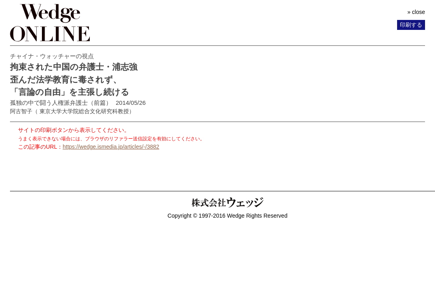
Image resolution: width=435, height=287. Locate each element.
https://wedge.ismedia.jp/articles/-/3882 (111, 147)
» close (416, 12)
